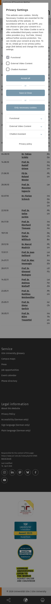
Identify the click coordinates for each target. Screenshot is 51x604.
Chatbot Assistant (19, 69)
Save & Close (25, 93)
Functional (15, 57)
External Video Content (21, 63)
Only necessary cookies (25, 107)
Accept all (25, 78)
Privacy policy (25, 144)
